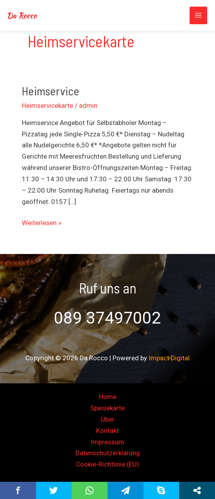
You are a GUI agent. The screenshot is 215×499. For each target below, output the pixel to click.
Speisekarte (107, 408)
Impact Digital (169, 358)
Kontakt (107, 431)
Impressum (107, 442)
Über (108, 419)
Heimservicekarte (47, 105)
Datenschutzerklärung (107, 453)
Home (107, 397)
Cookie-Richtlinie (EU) (107, 464)
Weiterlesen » (41, 222)
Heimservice (50, 91)
